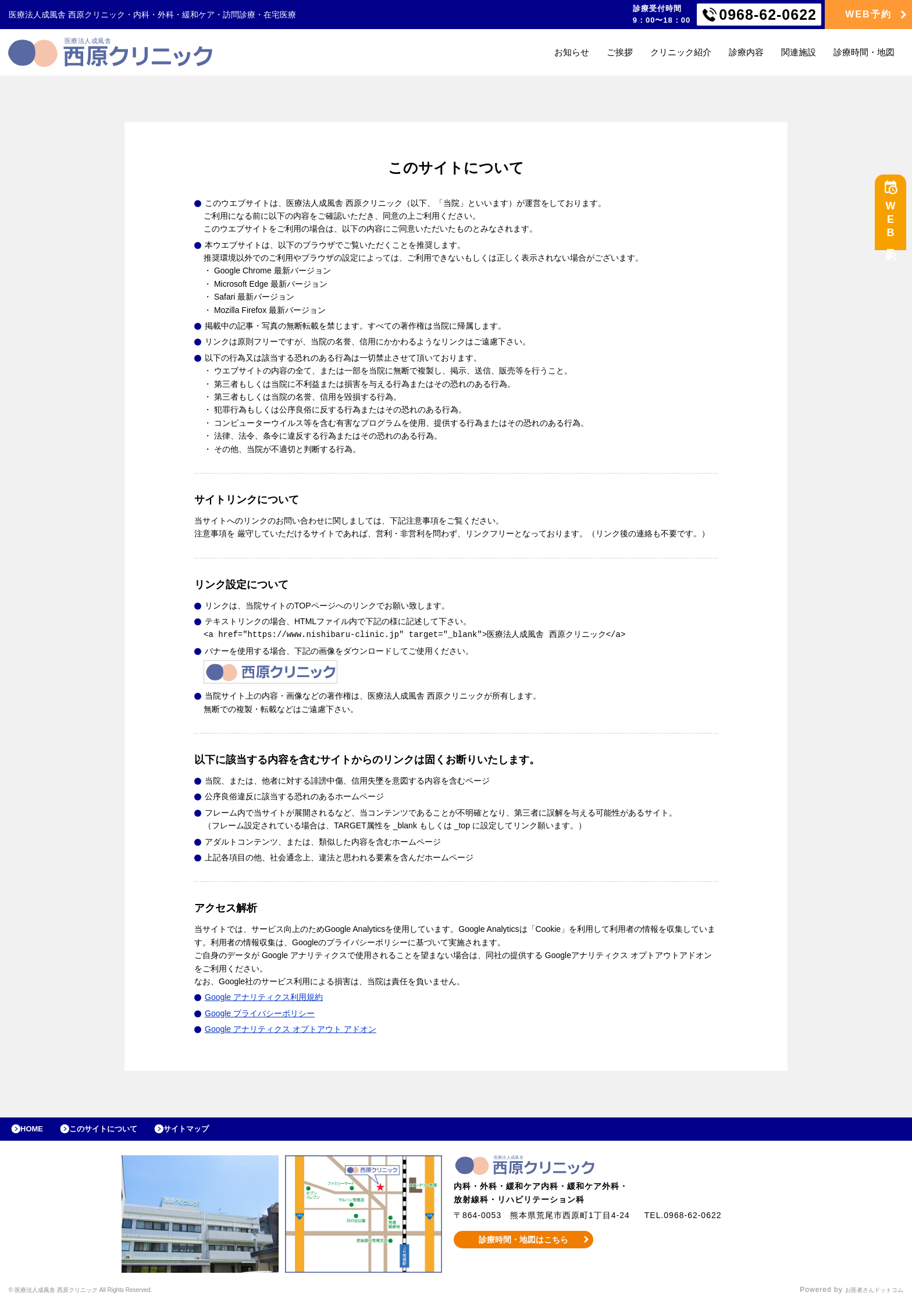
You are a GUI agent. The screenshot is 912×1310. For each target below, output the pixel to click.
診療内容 (746, 52)
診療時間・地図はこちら (524, 1245)
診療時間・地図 (864, 52)
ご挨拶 (620, 52)
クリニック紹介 (680, 52)
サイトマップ (213, 1131)
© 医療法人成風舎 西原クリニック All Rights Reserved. (106, 1295)
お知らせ (571, 52)
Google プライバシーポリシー (260, 1012)
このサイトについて (118, 1131)
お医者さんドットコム (865, 1295)
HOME (36, 1131)
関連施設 (798, 52)
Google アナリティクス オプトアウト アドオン (290, 1028)
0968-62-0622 (768, 14)
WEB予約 (868, 14)
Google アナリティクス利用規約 (264, 996)
